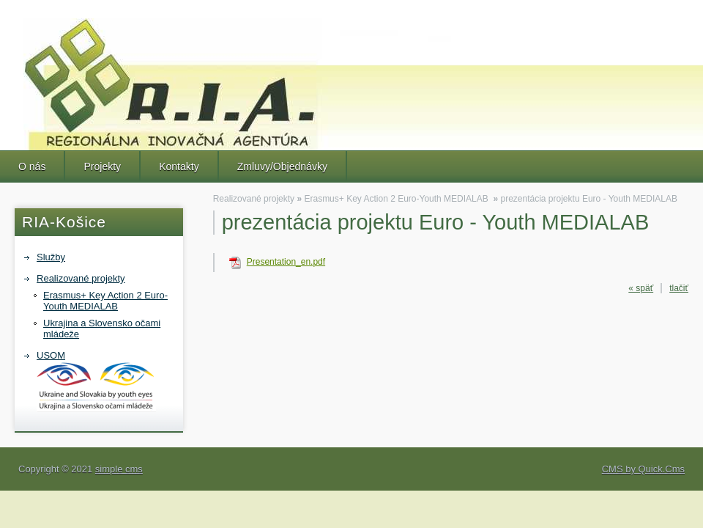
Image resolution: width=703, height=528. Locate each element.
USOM (96, 381)
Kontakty (179, 166)
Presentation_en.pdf (286, 262)
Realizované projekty (81, 278)
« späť (640, 288)
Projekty (102, 166)
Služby (51, 257)
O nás (31, 166)
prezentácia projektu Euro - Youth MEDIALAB (588, 199)
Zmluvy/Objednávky (282, 166)
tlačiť (678, 288)
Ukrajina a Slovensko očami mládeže (101, 329)
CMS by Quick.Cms (643, 468)
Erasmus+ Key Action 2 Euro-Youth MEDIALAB (105, 301)
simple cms (119, 468)
